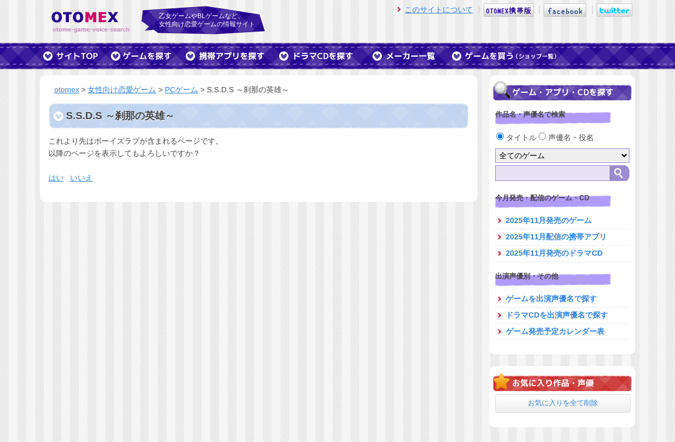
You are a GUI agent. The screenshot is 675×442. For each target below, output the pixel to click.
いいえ (81, 177)
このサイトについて (439, 9)
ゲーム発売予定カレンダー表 (555, 331)
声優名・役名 (566, 137)
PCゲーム (181, 89)
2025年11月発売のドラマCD (554, 253)
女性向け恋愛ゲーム (122, 89)
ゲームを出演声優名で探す (551, 298)
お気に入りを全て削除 (563, 403)
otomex (66, 89)
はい (56, 177)
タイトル (517, 137)
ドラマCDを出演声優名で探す (557, 315)
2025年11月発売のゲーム (549, 220)
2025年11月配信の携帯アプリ (556, 236)
